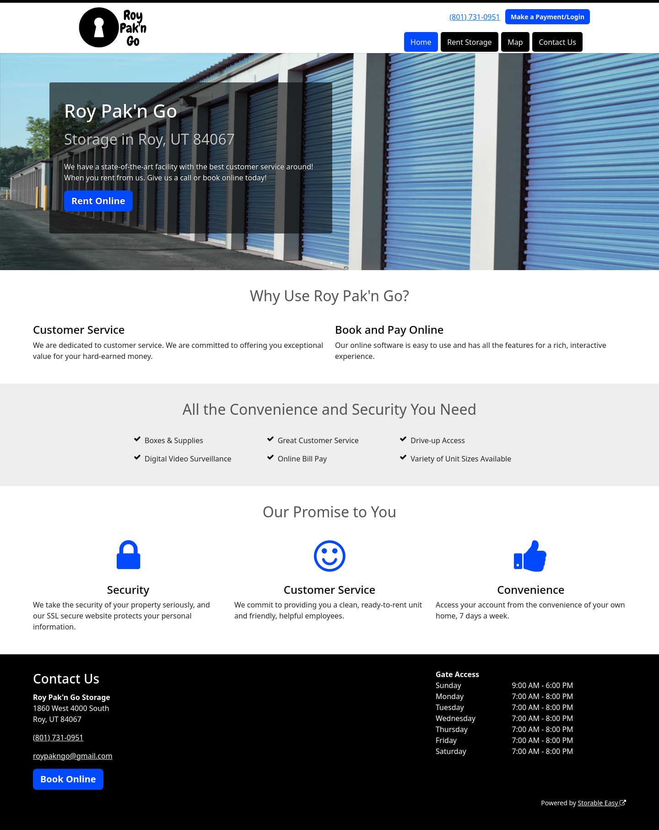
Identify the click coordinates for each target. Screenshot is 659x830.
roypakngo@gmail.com (73, 756)
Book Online (68, 779)
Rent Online (98, 201)
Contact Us (557, 42)
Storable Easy (602, 802)
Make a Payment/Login (547, 16)
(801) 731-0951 (474, 17)
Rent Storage (469, 42)
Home (421, 42)
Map (515, 42)
